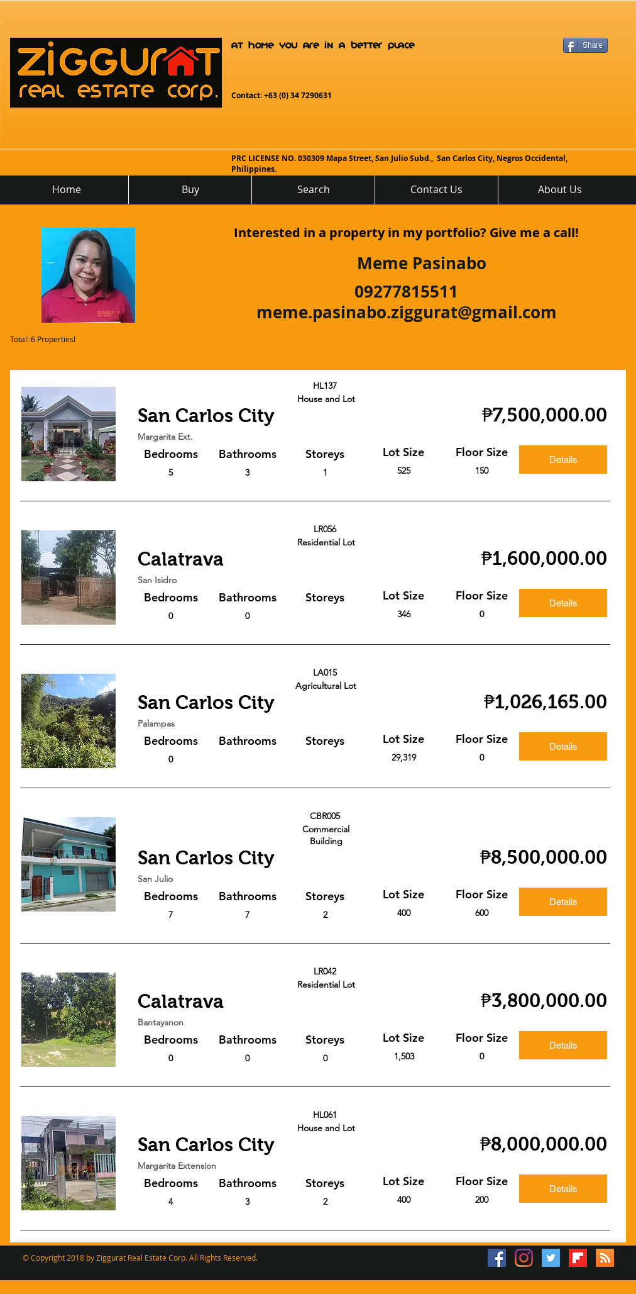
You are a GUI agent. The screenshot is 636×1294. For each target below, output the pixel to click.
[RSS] (605, 1258)
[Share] (585, 45)
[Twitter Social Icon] (551, 1258)
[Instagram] (524, 1258)
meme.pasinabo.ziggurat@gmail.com (406, 312)
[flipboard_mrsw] (578, 1258)
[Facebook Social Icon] (497, 1258)
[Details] (563, 459)
